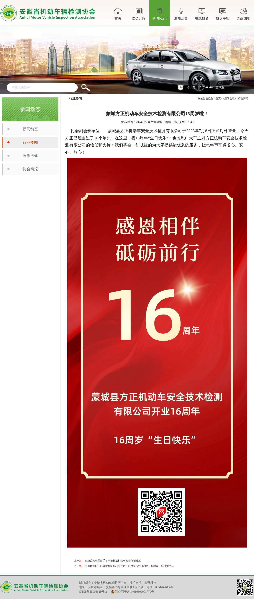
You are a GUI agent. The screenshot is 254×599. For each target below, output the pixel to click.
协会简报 (30, 169)
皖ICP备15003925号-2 (93, 591)
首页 (118, 13)
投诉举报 (222, 13)
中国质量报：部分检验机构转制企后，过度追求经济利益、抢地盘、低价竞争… (129, 565)
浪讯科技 (150, 582)
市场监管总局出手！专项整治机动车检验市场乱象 (113, 560)
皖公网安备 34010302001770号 (132, 592)
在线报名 (201, 13)
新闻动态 (160, 16)
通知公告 (181, 16)
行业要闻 (30, 142)
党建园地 (243, 13)
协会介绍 (139, 16)
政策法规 (30, 156)
